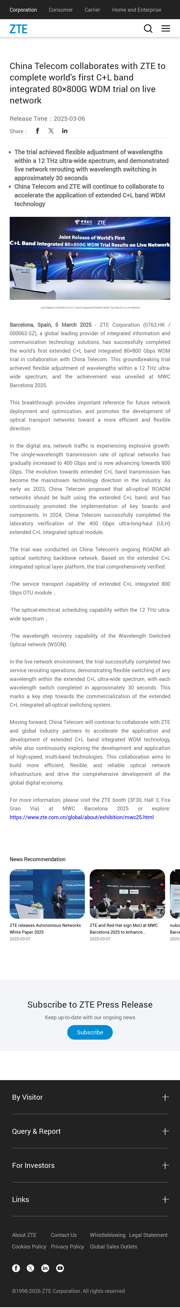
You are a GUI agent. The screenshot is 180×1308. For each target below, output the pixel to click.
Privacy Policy (67, 1247)
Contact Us (64, 1235)
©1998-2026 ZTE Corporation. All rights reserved (68, 1291)
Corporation (23, 9)
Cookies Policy (29, 1247)
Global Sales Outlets (109, 1247)
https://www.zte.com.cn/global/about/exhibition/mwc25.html (82, 817)
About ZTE (24, 1235)
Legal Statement (148, 1235)
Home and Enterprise (136, 9)
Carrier (92, 9)
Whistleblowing (108, 1235)
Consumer (61, 9)
